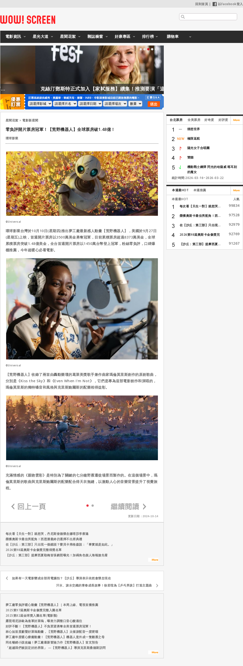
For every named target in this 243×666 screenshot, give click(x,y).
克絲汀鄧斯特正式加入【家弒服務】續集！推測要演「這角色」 (123, 88)
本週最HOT (180, 190)
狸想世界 (193, 129)
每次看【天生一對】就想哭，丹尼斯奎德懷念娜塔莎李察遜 (47, 534)
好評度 (223, 120)
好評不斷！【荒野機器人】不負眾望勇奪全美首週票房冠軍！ (49, 626)
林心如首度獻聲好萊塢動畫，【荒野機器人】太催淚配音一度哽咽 (52, 631)
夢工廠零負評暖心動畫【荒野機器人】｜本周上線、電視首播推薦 (52, 605)
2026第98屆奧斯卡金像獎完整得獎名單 (34, 550)
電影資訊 (13, 36)
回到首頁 (201, 4)
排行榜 (148, 36)
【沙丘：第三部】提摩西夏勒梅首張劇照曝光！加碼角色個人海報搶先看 (57, 555)
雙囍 (190, 157)
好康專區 (123, 36)
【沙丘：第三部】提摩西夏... (200, 244)
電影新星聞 (30, 120)
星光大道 (41, 36)
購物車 (173, 36)
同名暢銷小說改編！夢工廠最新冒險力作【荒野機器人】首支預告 (52, 642)
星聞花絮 (68, 36)
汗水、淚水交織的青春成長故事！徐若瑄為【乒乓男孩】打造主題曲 (104, 585)
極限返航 (193, 138)
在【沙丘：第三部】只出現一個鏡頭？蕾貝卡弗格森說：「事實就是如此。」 (60, 544)
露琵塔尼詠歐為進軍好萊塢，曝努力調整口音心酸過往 (44, 621)
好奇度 (209, 120)
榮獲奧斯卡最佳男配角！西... (200, 215)
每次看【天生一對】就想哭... (200, 206)
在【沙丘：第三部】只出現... (200, 225)
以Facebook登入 (228, 4)
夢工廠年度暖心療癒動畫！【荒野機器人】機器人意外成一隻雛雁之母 (55, 637)
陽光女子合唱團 (198, 148)
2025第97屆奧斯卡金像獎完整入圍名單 (34, 610)
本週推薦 (199, 190)
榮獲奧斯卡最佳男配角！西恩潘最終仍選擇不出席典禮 (44, 539)
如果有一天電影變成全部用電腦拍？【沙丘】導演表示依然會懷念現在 (61, 578)
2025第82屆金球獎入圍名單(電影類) (32, 615)
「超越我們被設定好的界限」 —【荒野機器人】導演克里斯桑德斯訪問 (56, 648)
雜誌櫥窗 (95, 36)
